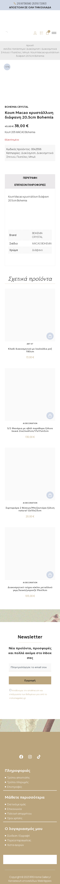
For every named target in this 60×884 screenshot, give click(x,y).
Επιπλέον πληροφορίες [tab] (30, 185)
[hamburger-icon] (54, 33)
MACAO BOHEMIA (42, 243)
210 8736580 (24, 3)
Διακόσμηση (33, 48)
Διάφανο (37, 250)
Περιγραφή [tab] (30, 178)
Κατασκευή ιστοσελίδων (23, 881)
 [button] (50, 336)
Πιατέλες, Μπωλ (20, 52)
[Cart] (47, 33)
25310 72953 (39, 3)
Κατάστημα (19, 48)
